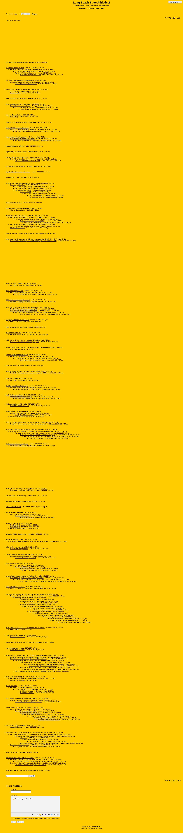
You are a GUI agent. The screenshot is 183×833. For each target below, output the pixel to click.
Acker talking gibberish (13, 547)
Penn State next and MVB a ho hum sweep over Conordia (25, 628)
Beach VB (9, 378)
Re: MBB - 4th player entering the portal (23, 301)
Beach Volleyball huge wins (15, 68)
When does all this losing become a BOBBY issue (22, 655)
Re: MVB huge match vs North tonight (23, 387)
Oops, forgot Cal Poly (17, 185)
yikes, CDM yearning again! (15, 677)
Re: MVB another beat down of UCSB (23, 159)
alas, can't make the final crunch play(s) (28, 702)
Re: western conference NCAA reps (22, 490)
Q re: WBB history (12, 563)
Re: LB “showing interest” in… (20, 106)
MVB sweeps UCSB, (13, 177)
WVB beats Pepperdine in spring (21, 397)
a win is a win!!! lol (12, 635)
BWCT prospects (16, 321)
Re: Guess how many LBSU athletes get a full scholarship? (30, 734)
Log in (25, 14)
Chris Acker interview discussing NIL (18, 307)
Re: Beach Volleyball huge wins (20, 69)
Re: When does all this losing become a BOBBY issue (28, 657)
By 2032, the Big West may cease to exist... (20, 183)
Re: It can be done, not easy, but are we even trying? (32, 433)
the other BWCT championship (16, 495)
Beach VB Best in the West (15, 365)
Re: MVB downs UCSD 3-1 (19, 334)
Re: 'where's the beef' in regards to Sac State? (25, 759)
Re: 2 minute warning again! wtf (21, 556)
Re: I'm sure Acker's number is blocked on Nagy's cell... (38, 581)
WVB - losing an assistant (14, 395)
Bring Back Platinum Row (37, 438)
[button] (38, 818)
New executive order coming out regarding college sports (25, 347)
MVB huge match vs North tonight (17, 386)
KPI (11, 629)
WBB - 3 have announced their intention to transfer (23, 422)
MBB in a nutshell (11, 686)
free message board (96, 831)
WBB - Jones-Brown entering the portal (19, 340)
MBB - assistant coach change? (16, 98)
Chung (12, 210)
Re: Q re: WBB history (18, 565)
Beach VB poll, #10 (12, 752)
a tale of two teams (12, 648)
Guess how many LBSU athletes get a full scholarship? (24, 732)
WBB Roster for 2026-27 (14, 203)
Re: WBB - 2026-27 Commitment (21, 588)
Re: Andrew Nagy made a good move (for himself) (27, 578)
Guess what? (10, 725)
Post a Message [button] (79, 5)
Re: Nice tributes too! (22, 516)
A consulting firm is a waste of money (27, 660)
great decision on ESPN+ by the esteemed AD (21, 233)
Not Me (12, 680)
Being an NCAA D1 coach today (16, 770)
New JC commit (11, 283)
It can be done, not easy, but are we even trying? (26, 431)
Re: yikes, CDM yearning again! (21, 678)
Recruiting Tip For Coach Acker (16, 534)
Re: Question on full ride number (26, 746)
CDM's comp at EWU (17, 416)
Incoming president (21, 598)
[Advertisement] (76, 40)
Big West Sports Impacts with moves (18, 172)
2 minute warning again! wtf (15, 554)
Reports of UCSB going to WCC (16, 215)
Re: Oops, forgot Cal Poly (23, 186)
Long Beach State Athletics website (97, 5)
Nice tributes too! (16, 514)
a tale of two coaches (17, 650)
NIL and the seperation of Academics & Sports (21, 429)
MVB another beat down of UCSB (17, 157)
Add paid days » (175, 2)
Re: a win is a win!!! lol (17, 637)
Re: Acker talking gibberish (19, 549)
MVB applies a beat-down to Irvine (17, 89)
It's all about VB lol (30, 193)
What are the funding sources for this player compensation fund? (27, 239)
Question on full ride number (19, 745)
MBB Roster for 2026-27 (14, 208)
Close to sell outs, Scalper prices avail (23, 446)
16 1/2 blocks (14, 91)
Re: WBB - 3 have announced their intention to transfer (28, 424)
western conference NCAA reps (16, 488)
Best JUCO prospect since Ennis (26, 84)
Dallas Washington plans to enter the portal (20, 371)
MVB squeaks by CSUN (14, 404)
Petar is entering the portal (14, 291)
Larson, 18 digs (15, 93)
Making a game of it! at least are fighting (23, 700)
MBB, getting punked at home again (18, 698)
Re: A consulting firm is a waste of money (33, 662)
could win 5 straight (16, 727)
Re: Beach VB (15, 380)
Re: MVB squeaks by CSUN (19, 406)
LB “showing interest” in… (14, 104)
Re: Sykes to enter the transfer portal (22, 356)
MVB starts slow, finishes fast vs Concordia (20, 642)
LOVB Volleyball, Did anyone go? (17, 62)
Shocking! (9, 523)
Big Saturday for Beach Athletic (16, 152)
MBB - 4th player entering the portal (18, 300)
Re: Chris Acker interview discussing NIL (23, 309)
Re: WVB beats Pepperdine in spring (27, 398)
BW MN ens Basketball (13, 501)
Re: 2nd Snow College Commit (20, 82)
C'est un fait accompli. (17, 228)
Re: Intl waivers (29, 739)
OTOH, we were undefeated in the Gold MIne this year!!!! (29, 541)
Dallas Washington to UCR (15, 146)
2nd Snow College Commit (15, 80)
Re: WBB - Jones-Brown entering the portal (24, 342)
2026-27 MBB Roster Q (13, 507)
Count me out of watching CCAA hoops (37, 222)
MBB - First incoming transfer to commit (19, 166)
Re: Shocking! (15, 525)
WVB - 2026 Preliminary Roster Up (17, 128)
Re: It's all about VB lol (36, 195)
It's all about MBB (25, 192)
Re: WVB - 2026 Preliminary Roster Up (23, 130)
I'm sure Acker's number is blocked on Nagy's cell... (32, 579)
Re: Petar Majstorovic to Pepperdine (22, 139)
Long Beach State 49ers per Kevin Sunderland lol (22, 594)
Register (29, 799)
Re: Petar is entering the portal (20, 292)
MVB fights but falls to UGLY (15, 707)
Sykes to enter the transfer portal (17, 355)
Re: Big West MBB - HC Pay (19, 413)
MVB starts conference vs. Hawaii (17, 444)
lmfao (12, 349)
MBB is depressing (12, 540)
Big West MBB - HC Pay (14, 411)
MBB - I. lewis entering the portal (17, 327)
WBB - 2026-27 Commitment (15, 587)
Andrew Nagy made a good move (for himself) (21, 576)
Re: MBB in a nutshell (17, 687)
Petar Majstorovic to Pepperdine (16, 137)
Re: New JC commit (17, 285)
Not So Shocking (11, 512)
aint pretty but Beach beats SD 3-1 (17, 320)
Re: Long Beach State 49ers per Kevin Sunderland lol (28, 596)
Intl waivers (23, 738)
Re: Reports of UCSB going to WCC (22, 217)
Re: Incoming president (27, 599)
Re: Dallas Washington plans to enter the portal (26, 373)
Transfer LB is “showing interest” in (17, 122)
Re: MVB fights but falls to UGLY (21, 709)
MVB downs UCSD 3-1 (13, 333)
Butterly (8, 115)
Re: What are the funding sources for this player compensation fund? (33, 241)
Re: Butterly (14, 117)
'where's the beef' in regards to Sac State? (20, 758)
